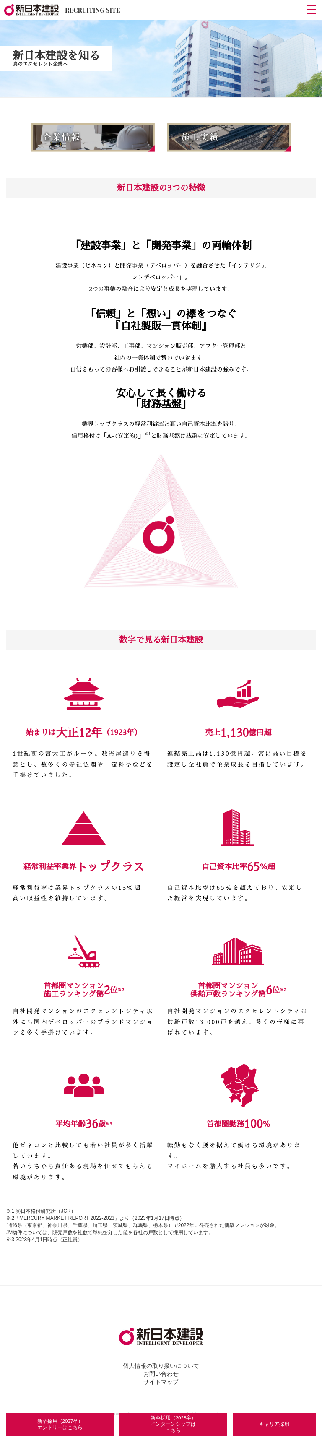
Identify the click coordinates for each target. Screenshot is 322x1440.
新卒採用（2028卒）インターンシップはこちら (174, 1420)
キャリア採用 (274, 1420)
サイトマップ (161, 1380)
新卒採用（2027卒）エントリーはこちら (61, 1420)
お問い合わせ (161, 1372)
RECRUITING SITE (62, 10)
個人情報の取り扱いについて (161, 1364)
